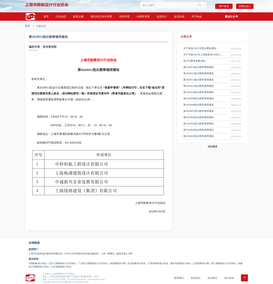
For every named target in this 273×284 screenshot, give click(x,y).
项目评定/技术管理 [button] (101, 16)
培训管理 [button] (124, 16)
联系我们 (179, 278)
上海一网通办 (108, 253)
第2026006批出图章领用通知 (198, 117)
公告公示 (41, 26)
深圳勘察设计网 (118, 263)
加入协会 (229, 278)
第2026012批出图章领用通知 (198, 79)
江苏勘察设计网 (201, 263)
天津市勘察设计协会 (159, 263)
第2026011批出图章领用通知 (198, 86)
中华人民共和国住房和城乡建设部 (82, 253)
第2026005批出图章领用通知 (198, 123)
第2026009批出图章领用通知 (198, 98)
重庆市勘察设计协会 (181, 263)
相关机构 (33, 259)
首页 (46, 16)
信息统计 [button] (162, 16)
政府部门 (33, 249)
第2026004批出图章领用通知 (198, 130)
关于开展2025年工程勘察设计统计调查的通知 (207, 54)
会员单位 (212, 278)
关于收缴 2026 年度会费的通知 (199, 48)
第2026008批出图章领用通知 (198, 104)
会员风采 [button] (179, 16)
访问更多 (212, 146)
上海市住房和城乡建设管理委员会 (46, 253)
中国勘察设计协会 (38, 263)
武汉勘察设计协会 (137, 263)
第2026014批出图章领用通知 (198, 67)
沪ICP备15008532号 (51, 282)
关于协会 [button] (196, 16)
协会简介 (196, 278)
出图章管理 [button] (143, 16)
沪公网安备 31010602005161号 (75, 282)
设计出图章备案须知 (194, 61)
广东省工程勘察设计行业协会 (93, 263)
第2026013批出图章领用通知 (198, 73)
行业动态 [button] (61, 16)
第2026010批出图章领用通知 (198, 92)
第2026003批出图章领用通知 (198, 136)
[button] (231, 16)
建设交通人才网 (124, 253)
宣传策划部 (50, 46)
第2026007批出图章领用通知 (198, 111)
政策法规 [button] (78, 16)
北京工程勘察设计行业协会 (63, 263)
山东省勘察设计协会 (61, 266)
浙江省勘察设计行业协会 (224, 263)
